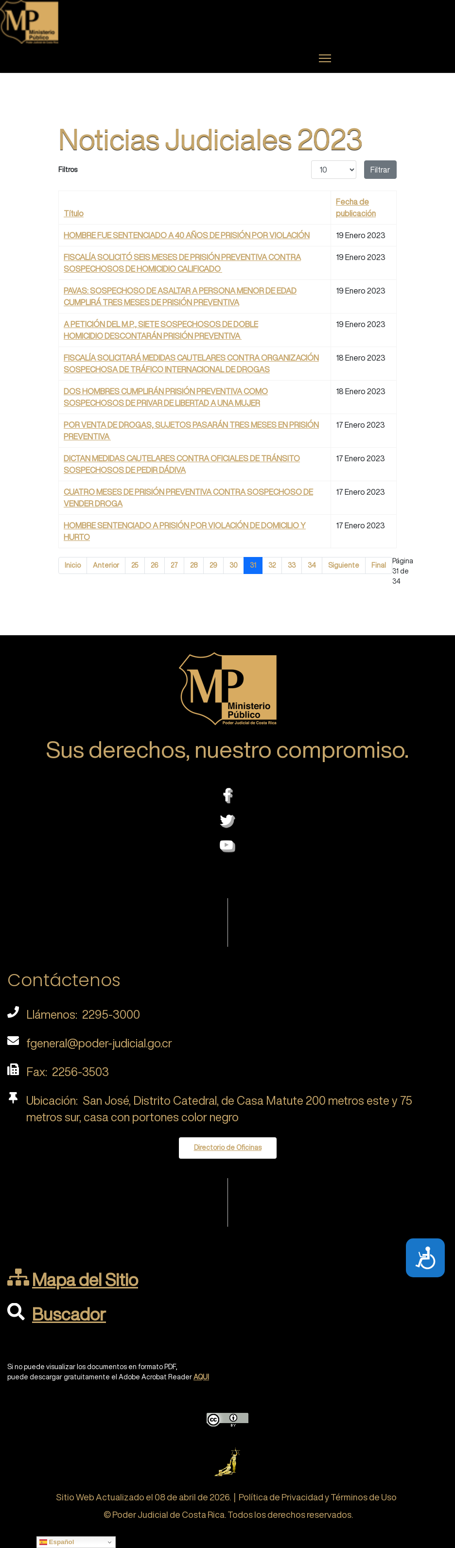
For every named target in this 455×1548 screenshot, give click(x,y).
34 (312, 565)
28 (193, 565)
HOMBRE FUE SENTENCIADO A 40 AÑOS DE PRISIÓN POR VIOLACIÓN (187, 235)
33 (292, 565)
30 (233, 565)
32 (272, 565)
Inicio (73, 565)
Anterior (106, 565)
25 (135, 565)
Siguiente (343, 565)
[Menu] (325, 58)
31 (253, 565)
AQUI (201, 1377)
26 (154, 565)
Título (74, 213)
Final (378, 565)
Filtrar (380, 170)
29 (213, 565)
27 (174, 565)
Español (56, 1542)
